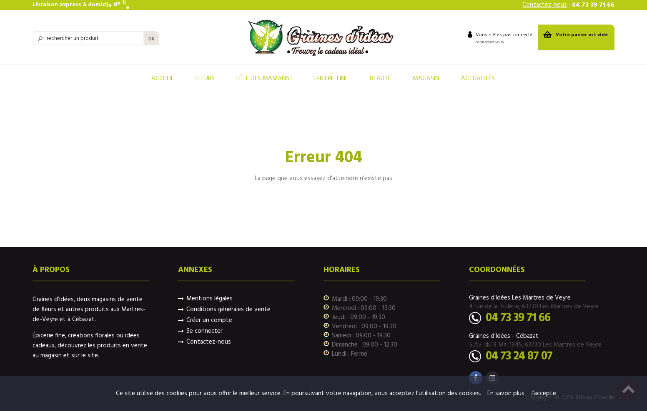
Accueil (162, 79)
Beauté (380, 79)
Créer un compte (209, 320)
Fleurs (205, 79)
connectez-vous (490, 42)
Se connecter (204, 331)
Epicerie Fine (330, 79)
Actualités (478, 79)
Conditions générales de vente (228, 309)
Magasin (426, 79)
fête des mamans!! (264, 79)
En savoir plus (505, 394)
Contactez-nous (544, 5)
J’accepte (543, 394)
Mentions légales (209, 299)
